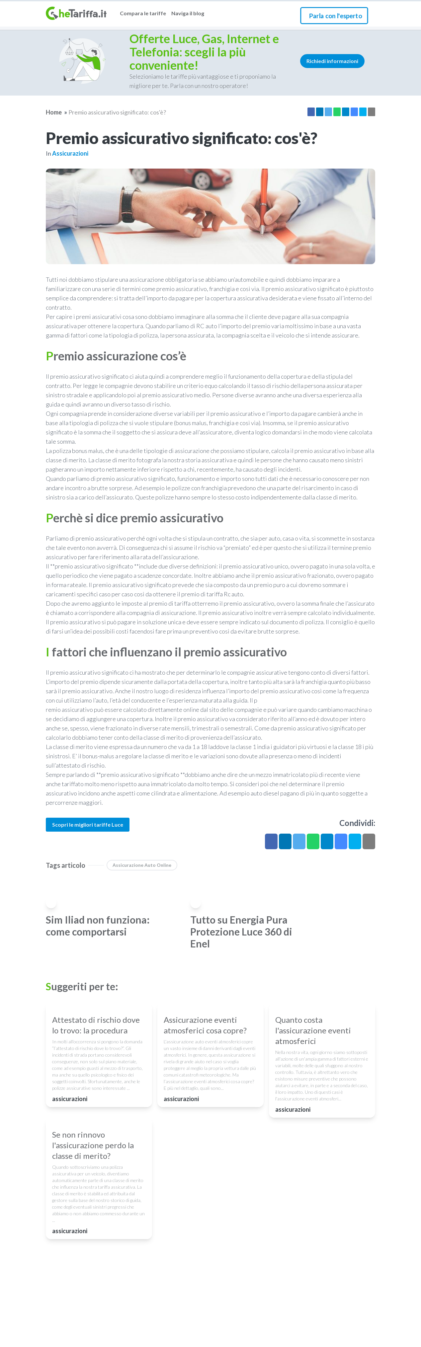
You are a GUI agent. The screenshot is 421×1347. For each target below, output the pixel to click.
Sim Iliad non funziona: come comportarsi (98, 925)
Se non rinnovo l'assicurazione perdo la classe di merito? (93, 1268)
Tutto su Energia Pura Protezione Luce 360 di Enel (241, 931)
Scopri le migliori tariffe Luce (87, 824)
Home (54, 112)
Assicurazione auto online (142, 865)
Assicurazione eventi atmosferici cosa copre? (205, 1086)
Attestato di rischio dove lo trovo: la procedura (96, 1086)
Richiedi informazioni (332, 61)
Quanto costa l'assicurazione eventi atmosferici (313, 1091)
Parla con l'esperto (335, 16)
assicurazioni (70, 153)
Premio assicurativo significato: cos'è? (117, 112)
